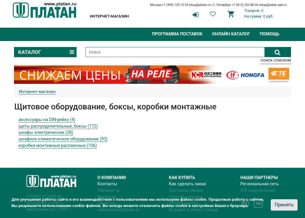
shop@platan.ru (200, 5)
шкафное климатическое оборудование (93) (63, 139)
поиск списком (276, 60)
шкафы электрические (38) (45, 132)
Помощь (269, 34)
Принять (284, 205)
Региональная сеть (259, 183)
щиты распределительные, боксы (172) (58, 126)
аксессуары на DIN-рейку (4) (46, 119)
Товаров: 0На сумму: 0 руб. (259, 13)
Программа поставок (177, 34)
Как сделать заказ (187, 183)
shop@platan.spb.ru (273, 5)
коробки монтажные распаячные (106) (57, 145)
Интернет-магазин (37, 91)
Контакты (107, 183)
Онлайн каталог (231, 34)
